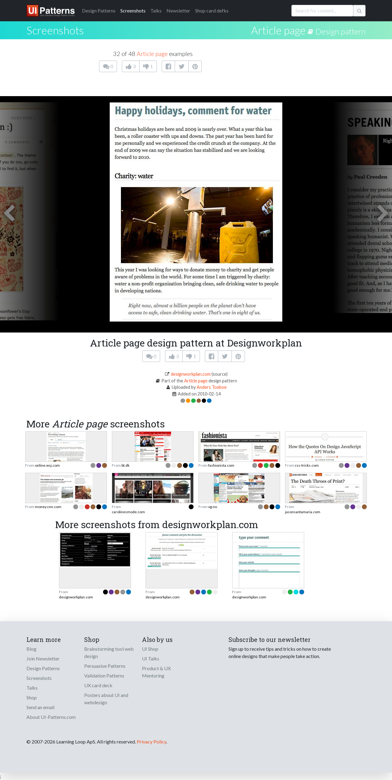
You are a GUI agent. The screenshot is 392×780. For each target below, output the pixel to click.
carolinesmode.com (128, 512)
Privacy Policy (151, 741)
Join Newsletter (43, 658)
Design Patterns (43, 668)
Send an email (40, 707)
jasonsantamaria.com (302, 512)
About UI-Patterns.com (51, 717)
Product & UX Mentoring (156, 671)
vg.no (212, 506)
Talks (156, 10)
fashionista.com (221, 465)
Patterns (98, 10)
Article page (278, 30)
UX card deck (98, 685)
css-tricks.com (307, 465)
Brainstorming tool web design (109, 652)
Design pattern (340, 31)
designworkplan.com (191, 374)
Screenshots (133, 10)
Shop (31, 697)
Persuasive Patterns (105, 666)
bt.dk (125, 465)
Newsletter (178, 10)
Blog (31, 649)
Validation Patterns (104, 675)
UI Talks (150, 658)
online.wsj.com (47, 465)
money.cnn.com (48, 506)
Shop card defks (212, 10)
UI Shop (150, 649)
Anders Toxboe (212, 387)
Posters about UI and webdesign (106, 698)
